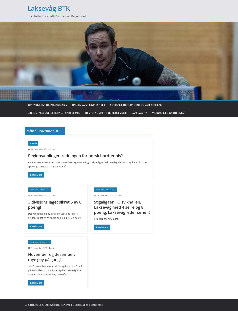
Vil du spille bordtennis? (168, 112)
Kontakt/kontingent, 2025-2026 (47, 104)
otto (54, 149)
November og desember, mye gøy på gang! (51, 257)
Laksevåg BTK (48, 8)
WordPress (97, 304)
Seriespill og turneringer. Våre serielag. (136, 104)
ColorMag (80, 304)
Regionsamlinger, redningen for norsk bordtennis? (75, 155)
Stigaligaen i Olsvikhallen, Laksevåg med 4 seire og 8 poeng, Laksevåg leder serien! (122, 207)
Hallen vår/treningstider (88, 104)
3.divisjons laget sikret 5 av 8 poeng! (54, 204)
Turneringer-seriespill (39, 189)
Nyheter (33, 143)
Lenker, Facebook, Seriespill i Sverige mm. (53, 112)
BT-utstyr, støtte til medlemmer (106, 112)
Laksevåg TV (139, 112)
